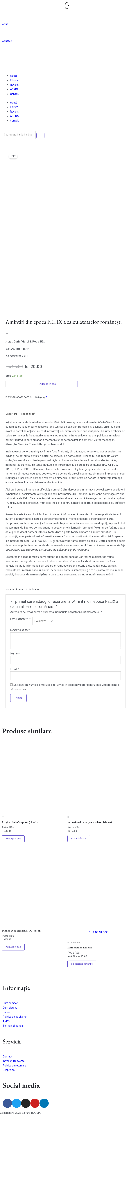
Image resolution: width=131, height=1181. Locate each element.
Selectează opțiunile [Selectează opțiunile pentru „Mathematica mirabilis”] (83, 1028)
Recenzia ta (20, 690)
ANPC (6, 1085)
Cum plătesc (10, 1072)
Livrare (7, 1076)
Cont (5, 24)
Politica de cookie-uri (15, 1081)
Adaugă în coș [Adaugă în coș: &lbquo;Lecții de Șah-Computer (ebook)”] (14, 901)
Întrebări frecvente (14, 1125)
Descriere (12, 475)
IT (47, 458)
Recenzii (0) (30, 475)
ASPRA (14, 90)
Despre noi (9, 1133)
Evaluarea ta (20, 680)
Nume (15, 714)
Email (14, 730)
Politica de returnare (15, 1129)
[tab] (12, 474)
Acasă (14, 77)
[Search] (43, 135)
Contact (7, 41)
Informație (19, 1052)
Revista (14, 85)
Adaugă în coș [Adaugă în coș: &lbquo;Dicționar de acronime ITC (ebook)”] (14, 1011)
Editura (14, 81)
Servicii (14, 1104)
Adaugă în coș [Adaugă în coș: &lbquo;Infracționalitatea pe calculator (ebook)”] (79, 901)
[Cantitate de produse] (10, 444)
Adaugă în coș (48, 445)
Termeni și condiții (14, 1089)
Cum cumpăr (10, 1067)
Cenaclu (15, 94)
